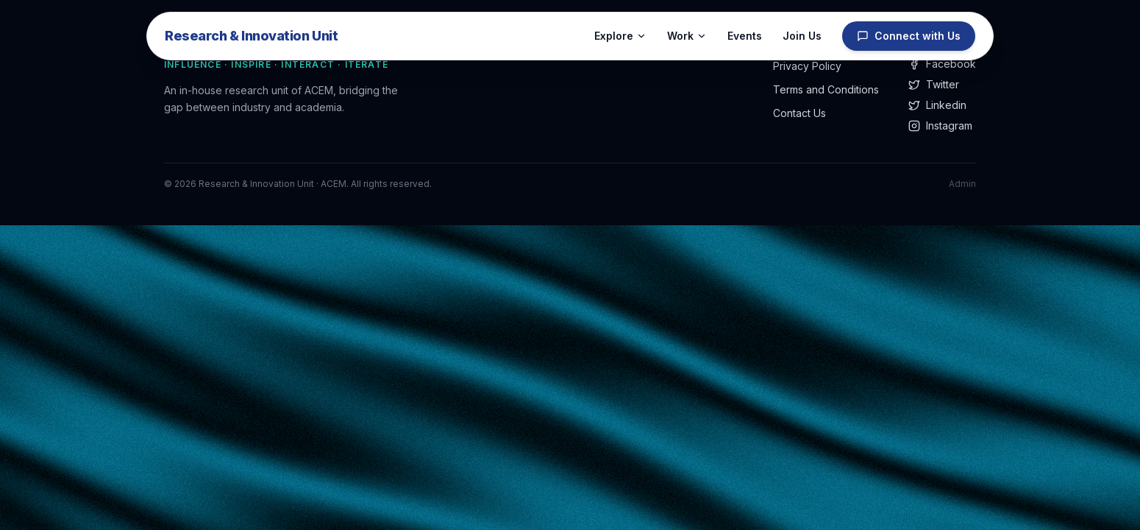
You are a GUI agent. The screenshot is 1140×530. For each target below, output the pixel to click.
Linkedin (937, 105)
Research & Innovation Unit (251, 35)
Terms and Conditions (826, 89)
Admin (962, 183)
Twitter (933, 84)
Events (744, 35)
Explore (620, 35)
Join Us (802, 35)
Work (687, 35)
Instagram (940, 125)
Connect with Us (909, 35)
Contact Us (799, 113)
